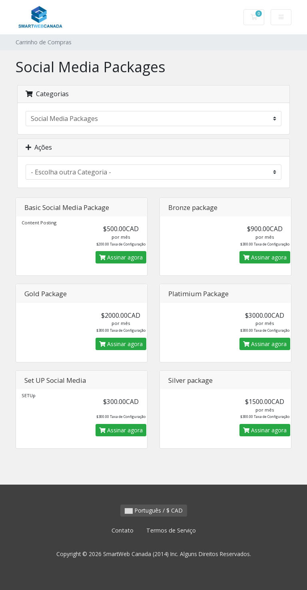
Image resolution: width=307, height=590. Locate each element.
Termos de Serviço (171, 530)
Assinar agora (121, 257)
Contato (123, 530)
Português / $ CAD (154, 510)
